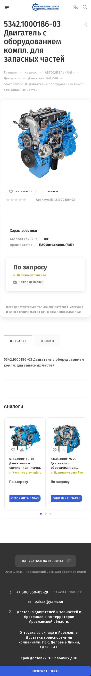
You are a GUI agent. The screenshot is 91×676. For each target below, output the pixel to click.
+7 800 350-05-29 (32, 592)
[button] (40, 513)
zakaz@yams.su (49, 602)
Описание (18, 341)
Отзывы (47, 341)
